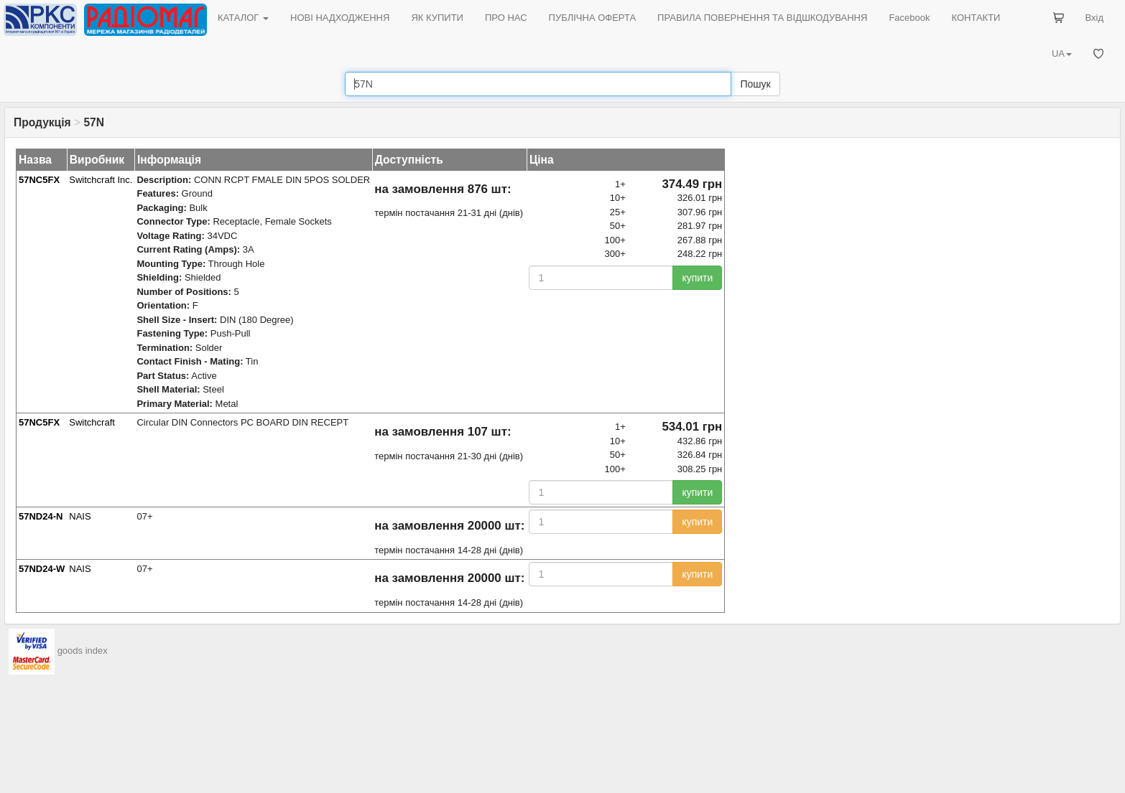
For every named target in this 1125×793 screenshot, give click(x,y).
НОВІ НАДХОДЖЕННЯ (339, 17)
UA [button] (1062, 53)
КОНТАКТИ (975, 17)
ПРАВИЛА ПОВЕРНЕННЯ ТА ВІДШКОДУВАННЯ (762, 17)
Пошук (755, 84)
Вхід (1094, 17)
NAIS (80, 516)
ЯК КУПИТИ (437, 17)
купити (697, 277)
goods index (82, 650)
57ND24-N (40, 516)
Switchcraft (92, 422)
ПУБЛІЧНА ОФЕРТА (592, 17)
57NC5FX (39, 179)
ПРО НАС (506, 17)
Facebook (909, 17)
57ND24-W (42, 568)
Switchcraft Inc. (100, 179)
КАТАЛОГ (243, 17)
